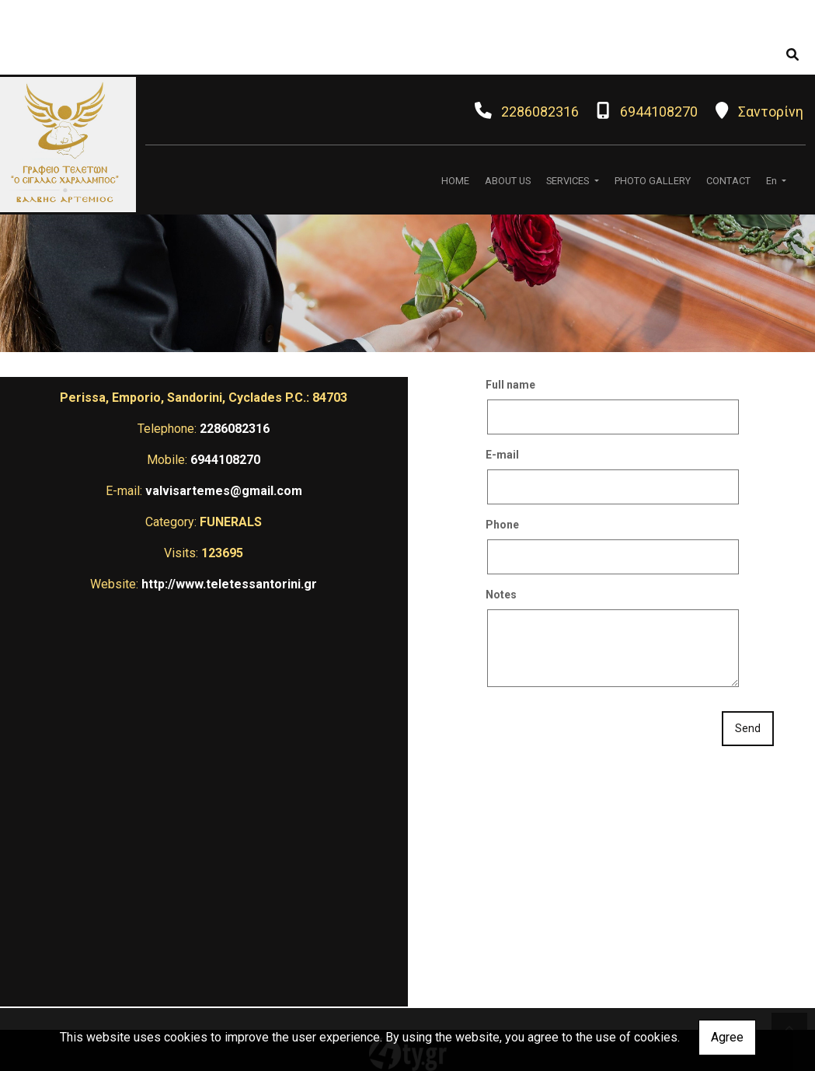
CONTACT (728, 181)
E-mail (502, 454)
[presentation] (604, 729)
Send (748, 728)
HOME (455, 181)
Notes (501, 594)
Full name (510, 385)
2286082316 (540, 111)
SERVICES (568, 181)
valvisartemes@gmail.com (223, 490)
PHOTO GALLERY (653, 181)
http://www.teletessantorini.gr (229, 584)
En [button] (772, 181)
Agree (727, 1037)
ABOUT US (508, 181)
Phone (502, 524)
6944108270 (659, 111)
